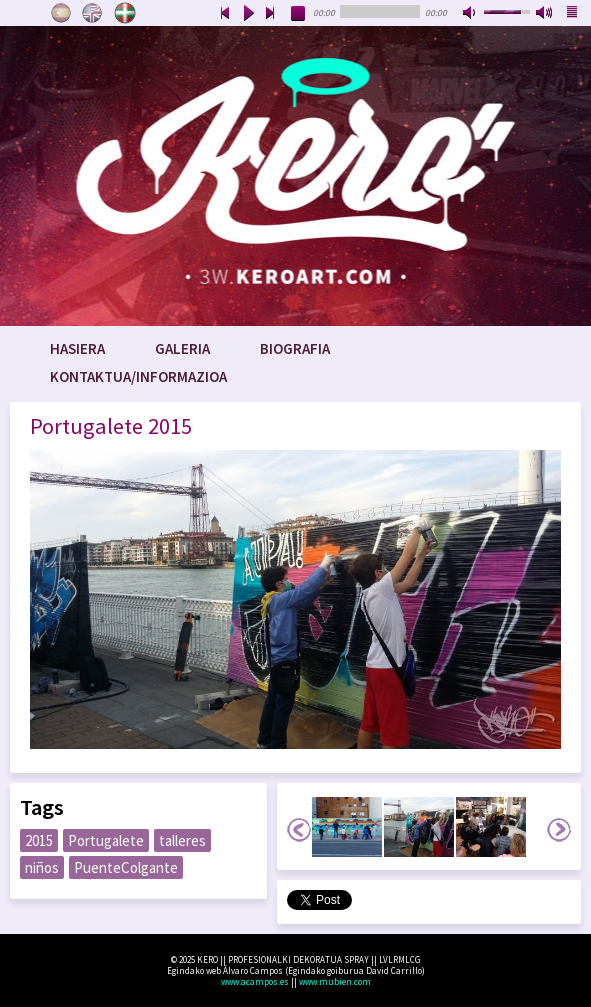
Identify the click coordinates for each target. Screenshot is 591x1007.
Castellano (61, 13)
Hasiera (77, 348)
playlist (573, 14)
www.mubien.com (335, 981)
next (271, 14)
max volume (545, 14)
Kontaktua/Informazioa (138, 376)
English (93, 13)
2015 (39, 840)
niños (42, 867)
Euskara (125, 13)
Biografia (295, 348)
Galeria (182, 348)
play (248, 14)
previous (225, 14)
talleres (182, 840)
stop (299, 14)
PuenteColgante (126, 867)
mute (471, 14)
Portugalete (106, 840)
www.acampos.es (255, 981)
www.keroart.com (295, 176)
